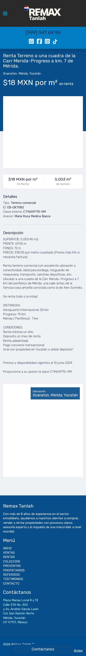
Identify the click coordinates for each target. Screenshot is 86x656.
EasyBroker (75, 650)
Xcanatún (10, 73)
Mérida (23, 73)
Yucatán (35, 73)
